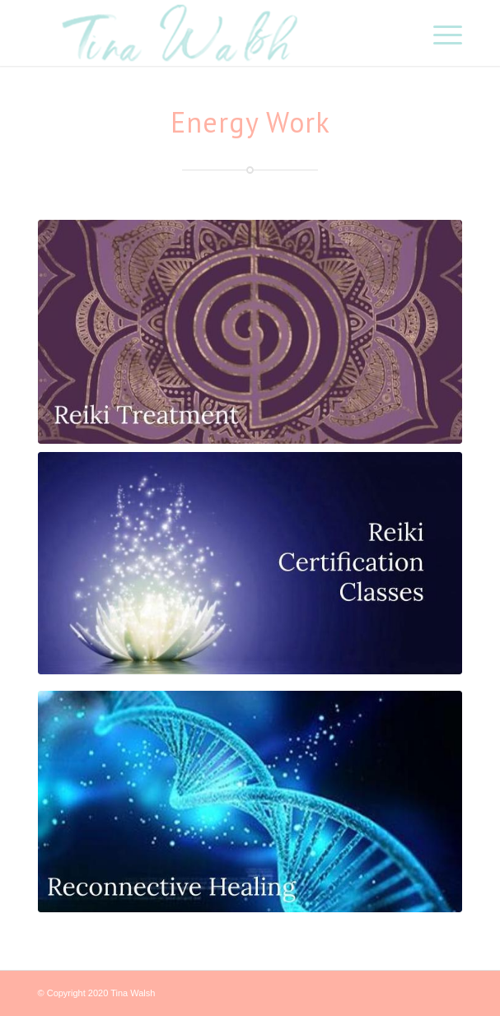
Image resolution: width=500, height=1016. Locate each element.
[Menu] (439, 33)
